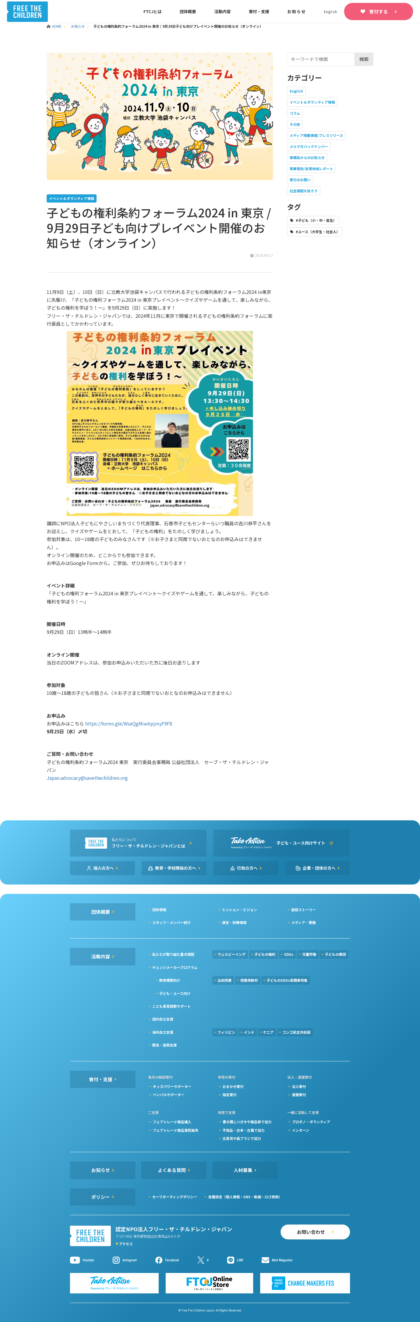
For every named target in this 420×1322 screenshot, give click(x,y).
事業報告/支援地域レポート (311, 168)
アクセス (126, 1243)
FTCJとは (153, 11)
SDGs (288, 954)
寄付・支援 (259, 11)
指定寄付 (230, 1094)
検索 (364, 58)
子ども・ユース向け (174, 993)
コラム (295, 113)
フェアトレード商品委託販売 (175, 1130)
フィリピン (226, 1032)
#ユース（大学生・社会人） (318, 231)
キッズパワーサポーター (172, 1086)
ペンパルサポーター (168, 1094)
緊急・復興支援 (164, 1044)
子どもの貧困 (335, 954)
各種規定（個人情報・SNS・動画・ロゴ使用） (245, 1196)
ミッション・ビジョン (239, 909)
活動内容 (222, 11)
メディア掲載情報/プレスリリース (316, 135)
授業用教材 (249, 980)
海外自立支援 (162, 1032)
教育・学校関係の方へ (175, 868)
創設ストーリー (303, 909)
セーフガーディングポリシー (174, 1196)
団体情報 (159, 909)
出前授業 (225, 980)
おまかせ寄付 (233, 1086)
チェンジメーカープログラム (174, 967)
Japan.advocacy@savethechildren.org (87, 777)
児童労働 (309, 954)
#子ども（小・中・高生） (316, 220)
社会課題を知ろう (304, 190)
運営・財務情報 (234, 922)
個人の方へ (103, 868)
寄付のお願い (300, 179)
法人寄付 (299, 1086)
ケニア (268, 1032)
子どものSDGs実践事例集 (287, 980)
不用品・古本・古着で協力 (244, 1130)
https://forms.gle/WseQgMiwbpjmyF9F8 (128, 723)
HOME (54, 26)
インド (249, 1032)
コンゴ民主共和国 (296, 1032)
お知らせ (296, 11)
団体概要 (188, 11)
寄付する (378, 11)
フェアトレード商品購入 (172, 1121)
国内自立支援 (162, 1018)
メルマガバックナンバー (309, 146)
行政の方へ (247, 868)
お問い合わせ (311, 1231)
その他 (295, 124)
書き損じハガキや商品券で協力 (247, 1121)
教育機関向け (169, 980)
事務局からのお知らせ (307, 157)
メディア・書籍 (303, 922)
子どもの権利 (264, 954)
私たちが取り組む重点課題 (173, 954)
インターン (300, 1130)
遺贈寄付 (299, 1094)
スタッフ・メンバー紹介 (171, 922)
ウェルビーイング (232, 954)
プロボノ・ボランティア (311, 1121)
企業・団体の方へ (319, 868)
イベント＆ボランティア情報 (312, 102)
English (296, 90)
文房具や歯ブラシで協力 (242, 1138)
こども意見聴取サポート (171, 1006)
